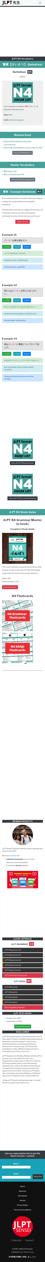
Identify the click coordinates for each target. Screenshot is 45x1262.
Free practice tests (23, 1026)
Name (16, 1164)
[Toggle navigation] (40, 3)
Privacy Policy (22, 1205)
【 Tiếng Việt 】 (16, 1240)
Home (22, 1186)
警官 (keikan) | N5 (10, 171)
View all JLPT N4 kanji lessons (22, 463)
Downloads (22, 1196)
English (27, 247)
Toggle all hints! (22, 222)
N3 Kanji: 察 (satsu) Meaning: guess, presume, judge (23, 148)
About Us (22, 1191)
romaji (17, 247)
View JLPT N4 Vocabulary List (22, 180)
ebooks (22, 1200)
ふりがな (6, 247)
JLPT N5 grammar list (13, 950)
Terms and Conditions (22, 1210)
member (13, 856)
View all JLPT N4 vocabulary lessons (22, 498)
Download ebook (10, 587)
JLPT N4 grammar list (13, 955)
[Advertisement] (22, 30)
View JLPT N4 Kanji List (22, 153)
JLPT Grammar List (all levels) (16, 975)
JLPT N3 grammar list (13, 960)
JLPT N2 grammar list (13, 965)
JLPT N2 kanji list (11, 1002)
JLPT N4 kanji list (11, 992)
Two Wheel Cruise (27, 1252)
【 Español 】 (29, 1240)
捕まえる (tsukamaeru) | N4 (14, 174)
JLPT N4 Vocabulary (16, 120)
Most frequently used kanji (15, 1007)
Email (16, 1174)
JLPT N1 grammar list (13, 970)
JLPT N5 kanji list (11, 987)
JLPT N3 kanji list (11, 997)
